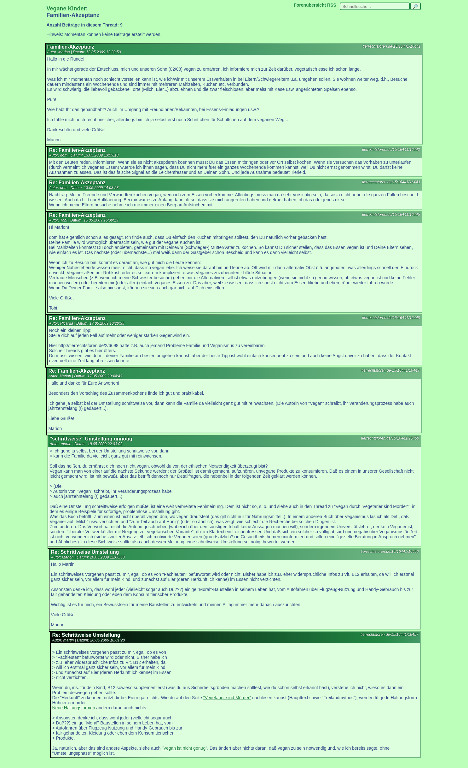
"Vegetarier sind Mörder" (227, 697)
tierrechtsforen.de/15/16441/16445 (391, 214)
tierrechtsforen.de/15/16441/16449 (390, 370)
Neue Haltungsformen (73, 707)
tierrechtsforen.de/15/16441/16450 (390, 438)
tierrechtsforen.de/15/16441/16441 (391, 46)
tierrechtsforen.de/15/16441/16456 (390, 551)
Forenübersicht (310, 5)
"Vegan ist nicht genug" (184, 748)
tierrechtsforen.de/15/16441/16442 (391, 149)
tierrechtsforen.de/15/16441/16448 (391, 318)
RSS (331, 5)
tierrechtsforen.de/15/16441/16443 (391, 182)
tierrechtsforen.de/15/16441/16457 (389, 634)
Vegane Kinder (66, 8)
